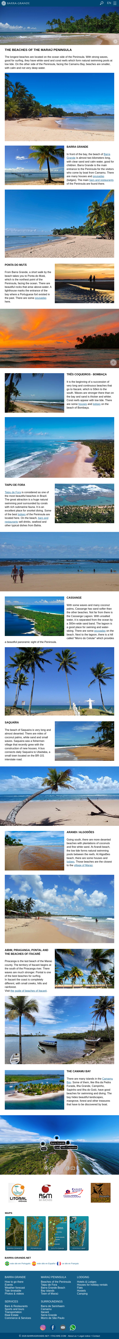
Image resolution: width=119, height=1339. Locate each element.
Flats (80, 1287)
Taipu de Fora (13, 492)
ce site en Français (68, 1263)
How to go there (14, 1281)
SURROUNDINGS (52, 1301)
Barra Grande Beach (53, 1287)
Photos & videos (14, 1293)
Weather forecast (15, 1287)
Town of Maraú (49, 1293)
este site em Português (18, 1263)
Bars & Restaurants (16, 1306)
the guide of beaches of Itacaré (28, 990)
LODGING (83, 1277)
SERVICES (11, 1301)
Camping (82, 1293)
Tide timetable (13, 1290)
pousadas (98, 176)
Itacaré (45, 1312)
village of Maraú (83, 865)
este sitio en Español (43, 1263)
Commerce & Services (18, 1318)
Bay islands (47, 1290)
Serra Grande (49, 1315)
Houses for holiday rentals (92, 1284)
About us (72, 1336)
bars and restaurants (101, 180)
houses (82, 404)
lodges (97, 404)
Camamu (46, 1309)
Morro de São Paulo (52, 1318)
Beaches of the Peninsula (56, 1281)
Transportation (13, 1312)
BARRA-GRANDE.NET (18, 1257)
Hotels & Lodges (86, 1281)
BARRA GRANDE (15, 1277)
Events (9, 1284)
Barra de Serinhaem (53, 1306)
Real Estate (11, 1315)
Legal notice (84, 1336)
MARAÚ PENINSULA (53, 1277)
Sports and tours (14, 1309)
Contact (96, 1336)
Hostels (81, 1290)
